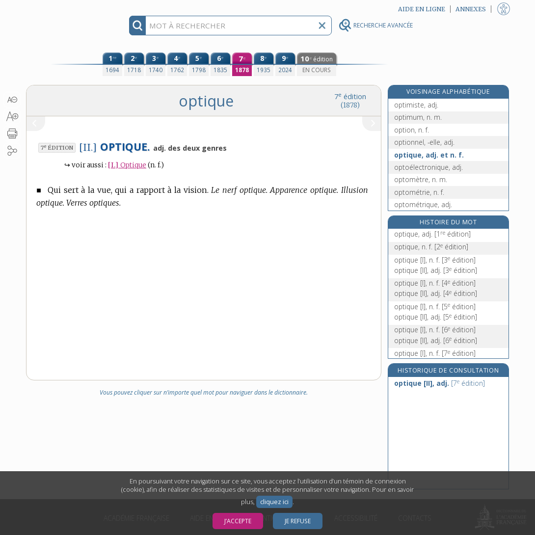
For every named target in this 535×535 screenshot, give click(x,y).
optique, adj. (432, 234)
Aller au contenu (64, 8)
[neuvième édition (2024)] (285, 64)
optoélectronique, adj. (428, 167)
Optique (127, 165)
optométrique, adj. (423, 204)
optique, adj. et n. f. (429, 155)
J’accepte (237, 521)
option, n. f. (411, 129)
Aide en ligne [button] (421, 9)
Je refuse (298, 521)
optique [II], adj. (435, 270)
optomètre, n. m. (420, 179)
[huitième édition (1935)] (263, 64)
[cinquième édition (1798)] (199, 64)
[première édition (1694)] (112, 64)
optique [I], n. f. (435, 260)
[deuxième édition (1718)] (134, 64)
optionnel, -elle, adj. (424, 142)
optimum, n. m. (418, 117)
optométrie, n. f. (419, 192)
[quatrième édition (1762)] (177, 64)
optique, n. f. (431, 246)
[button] (12, 99)
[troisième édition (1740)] (155, 64)
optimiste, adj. (416, 104)
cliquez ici (274, 502)
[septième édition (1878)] (242, 64)
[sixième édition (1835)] (220, 64)
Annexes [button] (470, 9)
